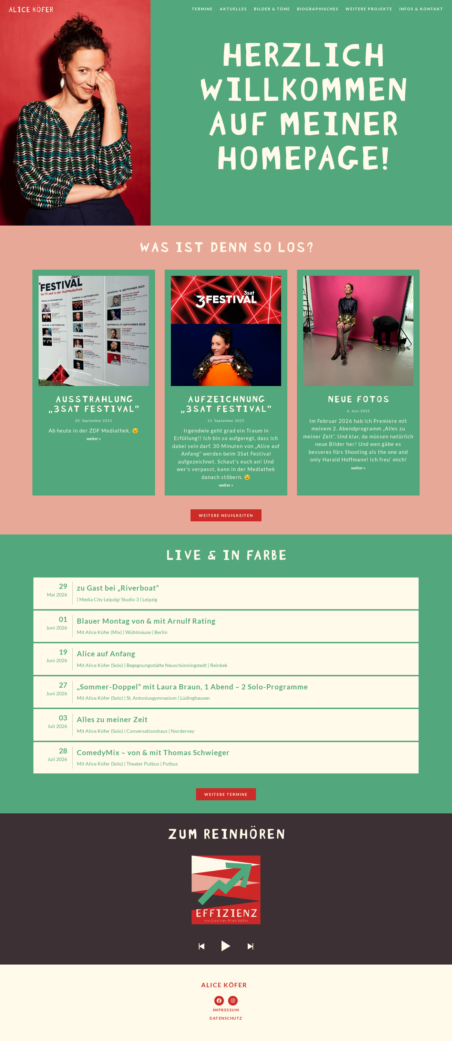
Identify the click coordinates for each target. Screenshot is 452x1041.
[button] (226, 515)
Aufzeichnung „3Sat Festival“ (226, 403)
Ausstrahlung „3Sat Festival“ (94, 403)
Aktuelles (233, 9)
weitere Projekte (369, 9)
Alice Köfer (224, 985)
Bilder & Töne (272, 9)
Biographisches (318, 9)
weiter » (93, 438)
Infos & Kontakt (421, 9)
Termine (202, 9)
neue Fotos (358, 398)
